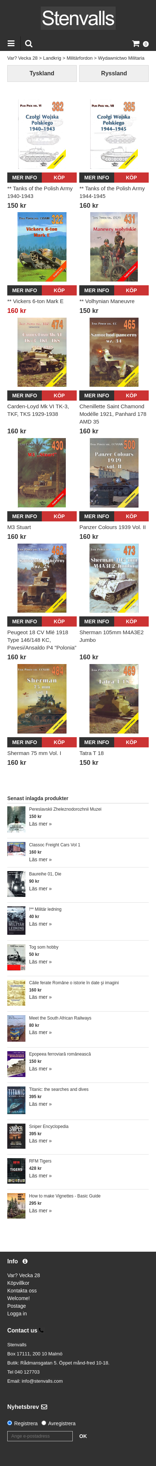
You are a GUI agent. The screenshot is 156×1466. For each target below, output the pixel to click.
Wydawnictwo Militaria (121, 58)
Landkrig (52, 58)
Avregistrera (62, 1423)
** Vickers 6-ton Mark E (35, 301)
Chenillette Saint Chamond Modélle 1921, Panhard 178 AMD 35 (112, 414)
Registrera (26, 1423)
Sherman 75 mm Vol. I (34, 753)
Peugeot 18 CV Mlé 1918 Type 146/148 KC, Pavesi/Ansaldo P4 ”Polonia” (41, 640)
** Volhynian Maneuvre (107, 301)
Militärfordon (80, 58)
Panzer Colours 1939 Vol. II (112, 527)
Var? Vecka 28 (22, 58)
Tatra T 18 (91, 753)
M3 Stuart (19, 527)
